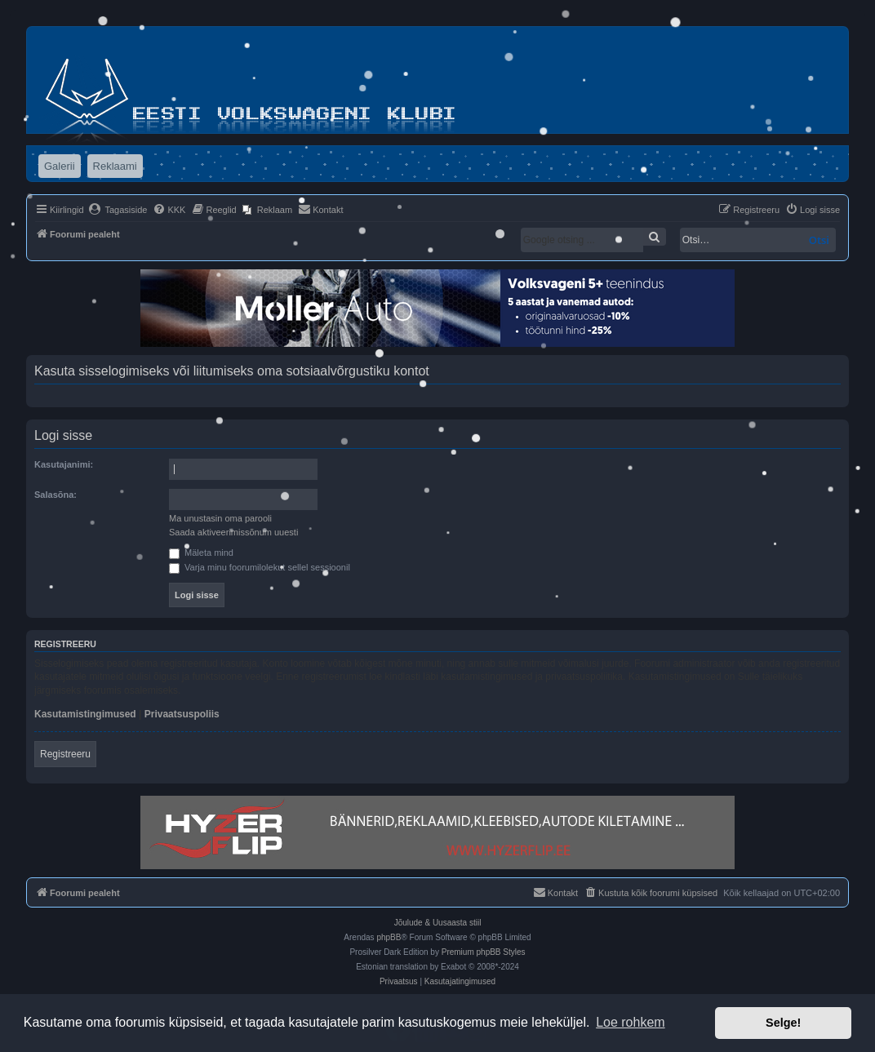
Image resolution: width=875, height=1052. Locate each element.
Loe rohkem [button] (630, 1022)
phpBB (388, 937)
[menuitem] (118, 210)
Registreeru (65, 754)
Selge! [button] (783, 1022)
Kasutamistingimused (85, 714)
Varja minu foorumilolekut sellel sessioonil (259, 567)
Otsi (819, 240)
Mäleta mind (201, 552)
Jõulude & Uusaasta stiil (438, 922)
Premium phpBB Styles (484, 952)
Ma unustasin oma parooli (220, 518)
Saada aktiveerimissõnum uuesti (233, 532)
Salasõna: (55, 494)
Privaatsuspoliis (182, 714)
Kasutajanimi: (63, 464)
